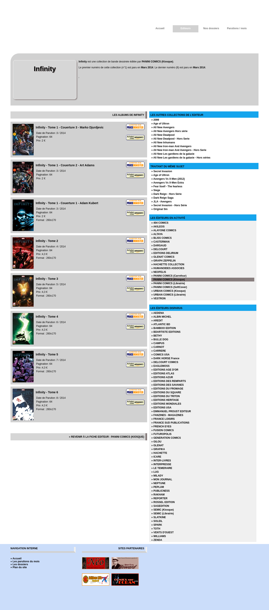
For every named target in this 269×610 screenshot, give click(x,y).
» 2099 (155, 119)
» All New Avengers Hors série (169, 131)
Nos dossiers (211, 28)
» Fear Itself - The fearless (166, 186)
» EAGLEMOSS (160, 365)
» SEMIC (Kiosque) (162, 509)
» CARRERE (158, 350)
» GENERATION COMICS (166, 437)
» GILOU (156, 441)
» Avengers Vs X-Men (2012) (168, 178)
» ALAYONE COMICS (163, 230)
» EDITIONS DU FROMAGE (167, 388)
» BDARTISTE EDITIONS (166, 331)
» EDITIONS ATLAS (162, 373)
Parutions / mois (237, 28)
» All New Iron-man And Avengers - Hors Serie (178, 150)
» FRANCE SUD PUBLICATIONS (170, 422)
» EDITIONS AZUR (162, 377)
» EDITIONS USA (161, 407)
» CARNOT (157, 347)
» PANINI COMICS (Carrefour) (168, 275)
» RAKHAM (158, 494)
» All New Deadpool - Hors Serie (170, 138)
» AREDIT (157, 320)
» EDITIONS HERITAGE (165, 400)
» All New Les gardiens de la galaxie (172, 153)
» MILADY (157, 475)
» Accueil (16, 558)
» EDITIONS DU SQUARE (166, 392)
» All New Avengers (162, 127)
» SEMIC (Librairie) (162, 513)
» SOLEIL (156, 521)
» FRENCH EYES (161, 426)
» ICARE (156, 456)
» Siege (155, 190)
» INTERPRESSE (161, 464)
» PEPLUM (157, 487)
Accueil (160, 28)
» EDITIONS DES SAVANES (167, 384)
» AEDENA (157, 313)
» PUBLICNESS (160, 490)
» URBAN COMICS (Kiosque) (168, 290)
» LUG (155, 471)
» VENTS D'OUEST (162, 532)
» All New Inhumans (163, 142)
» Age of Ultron (160, 123)
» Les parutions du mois (25, 561)
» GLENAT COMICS (162, 256)
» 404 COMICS (159, 222)
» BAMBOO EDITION (163, 328)
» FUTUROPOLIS (161, 434)
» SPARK (156, 524)
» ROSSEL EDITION (163, 502)
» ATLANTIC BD (160, 324)
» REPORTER (159, 498)
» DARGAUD (158, 245)
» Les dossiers (19, 564)
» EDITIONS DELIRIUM (164, 253)
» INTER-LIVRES (161, 460)
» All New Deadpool (163, 134)
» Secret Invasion (161, 171)
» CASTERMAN (160, 241)
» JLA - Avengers (161, 201)
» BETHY (156, 335)
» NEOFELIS (158, 272)
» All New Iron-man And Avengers (171, 146)
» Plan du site (19, 567)
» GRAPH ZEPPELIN (163, 260)
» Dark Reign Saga (162, 197)
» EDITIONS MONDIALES (166, 403)
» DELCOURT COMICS (164, 362)
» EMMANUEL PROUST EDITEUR (171, 411)
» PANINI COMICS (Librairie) (168, 283)
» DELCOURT (159, 249)
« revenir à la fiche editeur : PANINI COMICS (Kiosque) (106, 436)
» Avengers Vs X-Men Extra (167, 182)
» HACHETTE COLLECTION (167, 264)
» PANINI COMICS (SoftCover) (169, 287)
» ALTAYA (157, 234)
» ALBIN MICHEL (161, 316)
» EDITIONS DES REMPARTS (168, 381)
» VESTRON (158, 298)
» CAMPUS (157, 343)
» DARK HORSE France (165, 358)
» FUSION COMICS (162, 430)
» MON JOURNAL (161, 479)
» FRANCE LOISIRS (163, 418)
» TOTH (155, 528)
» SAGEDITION (160, 505)
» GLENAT (157, 445)
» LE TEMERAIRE (161, 468)
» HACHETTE (159, 453)
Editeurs (186, 28)
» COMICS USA (160, 354)
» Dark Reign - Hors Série (166, 194)
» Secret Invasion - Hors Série (169, 205)
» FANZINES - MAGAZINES (167, 415)
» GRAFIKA (158, 449)
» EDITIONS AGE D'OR (164, 369)
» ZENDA (156, 540)
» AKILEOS (158, 226)
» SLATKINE (158, 517)
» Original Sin (159, 209)
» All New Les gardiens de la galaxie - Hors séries (180, 157)
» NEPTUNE (158, 483)
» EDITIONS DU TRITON (165, 396)
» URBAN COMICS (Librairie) (168, 294)
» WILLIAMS (158, 536)
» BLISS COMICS (161, 237)
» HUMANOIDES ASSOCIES (167, 268)
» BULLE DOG (159, 339)
